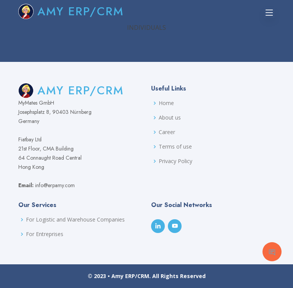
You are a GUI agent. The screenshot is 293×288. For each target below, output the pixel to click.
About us (170, 117)
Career (167, 132)
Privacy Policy (175, 161)
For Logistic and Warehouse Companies (75, 219)
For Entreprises (44, 234)
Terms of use (175, 146)
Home (166, 103)
